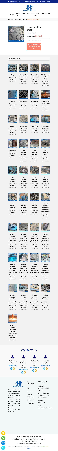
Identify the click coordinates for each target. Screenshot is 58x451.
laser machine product (19, 19)
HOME (12, 15)
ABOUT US (18, 14)
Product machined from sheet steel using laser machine (45, 207)
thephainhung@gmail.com (45, 408)
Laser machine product (23, 152)
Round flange (34, 126)
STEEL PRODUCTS (27, 13)
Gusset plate (45, 126)
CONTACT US (38, 14)
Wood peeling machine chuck (45, 77)
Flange (13, 75)
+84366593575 (34, 367)
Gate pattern (34, 101)
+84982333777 (12, 365)
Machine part (23, 101)
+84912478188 (45, 365)
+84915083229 (37, 44)
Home (10, 19)
